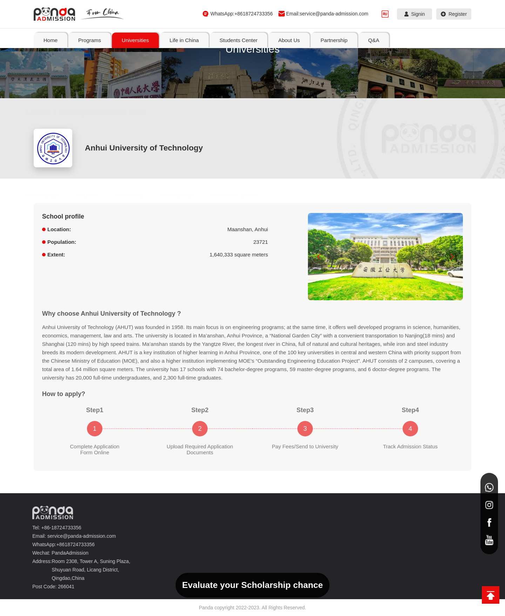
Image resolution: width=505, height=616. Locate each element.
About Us (389, 512)
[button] (319, 257)
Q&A (469, 512)
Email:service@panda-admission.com (327, 13)
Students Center (315, 512)
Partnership (432, 512)
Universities (218, 512)
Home (50, 40)
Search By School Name (96, 112)
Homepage (50, 195)
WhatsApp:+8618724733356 (241, 13)
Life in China (264, 512)
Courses (94, 195)
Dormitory (136, 195)
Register (454, 14)
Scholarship (183, 195)
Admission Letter (240, 195)
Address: (40, 561)
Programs (165, 512)
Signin (414, 14)
